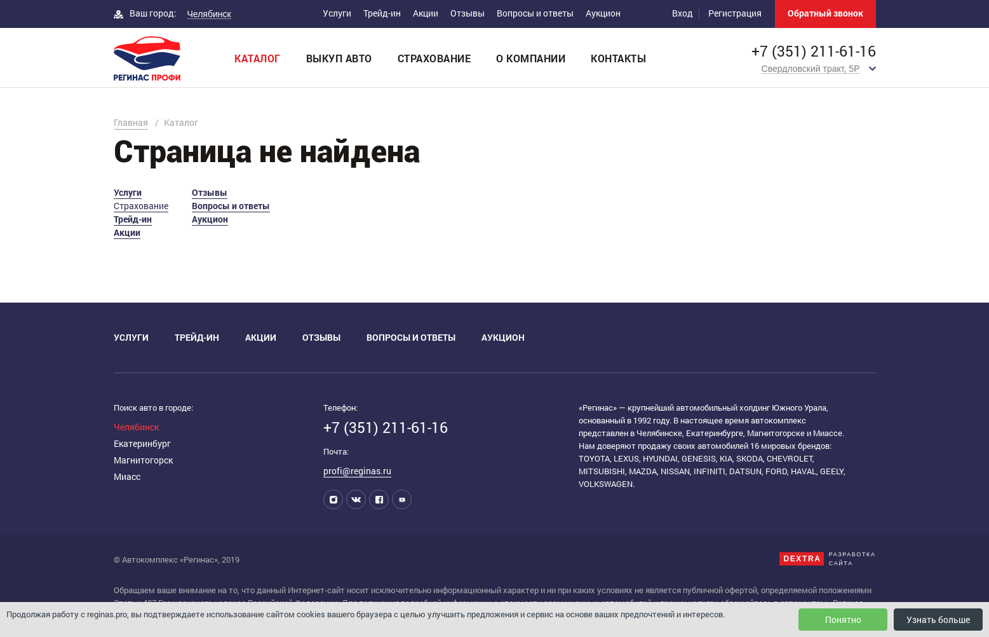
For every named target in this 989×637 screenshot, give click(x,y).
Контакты (618, 58)
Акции (425, 13)
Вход (682, 13)
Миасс (127, 476)
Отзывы (467, 13)
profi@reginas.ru (357, 471)
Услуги (337, 13)
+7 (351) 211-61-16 (813, 51)
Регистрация (735, 13)
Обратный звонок (825, 13)
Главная (131, 122)
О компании (530, 58)
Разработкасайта (852, 558)
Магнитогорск (143, 460)
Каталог (257, 58)
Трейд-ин (382, 13)
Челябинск (136, 427)
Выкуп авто (339, 58)
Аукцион (603, 13)
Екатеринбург (142, 443)
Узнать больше (938, 619)
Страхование (434, 58)
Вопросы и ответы (535, 13)
